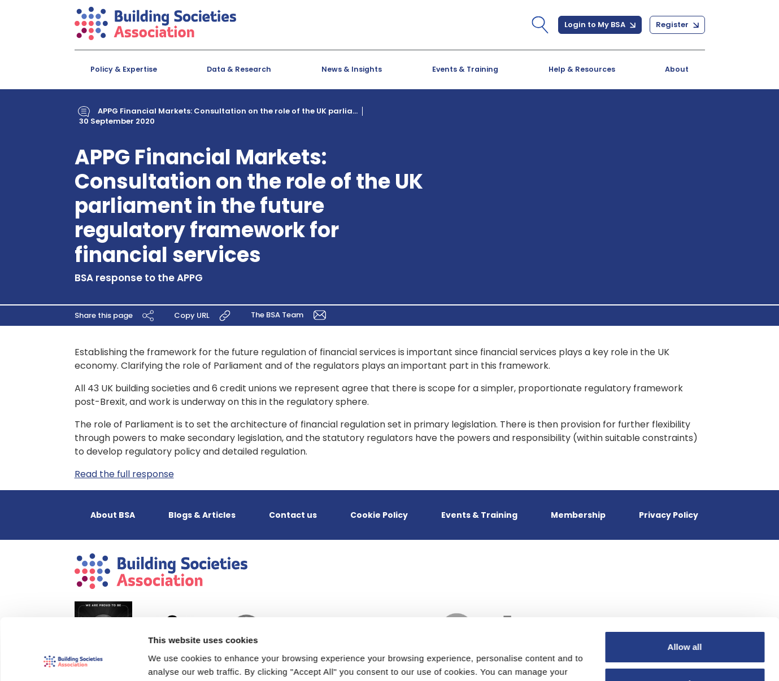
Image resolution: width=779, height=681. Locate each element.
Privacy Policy (668, 515)
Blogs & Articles (202, 515)
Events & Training (465, 69)
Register (677, 24)
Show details (174, 658)
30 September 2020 (117, 121)
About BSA (112, 515)
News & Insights (351, 69)
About (677, 69)
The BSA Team (290, 314)
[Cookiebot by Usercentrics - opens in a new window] (73, 659)
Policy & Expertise (123, 69)
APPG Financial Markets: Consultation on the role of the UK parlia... (228, 111)
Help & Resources (582, 69)
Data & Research (239, 69)
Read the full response (124, 474)
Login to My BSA (600, 24)
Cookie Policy (379, 515)
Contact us (293, 515)
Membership (578, 515)
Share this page (116, 315)
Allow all (685, 589)
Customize (685, 626)
